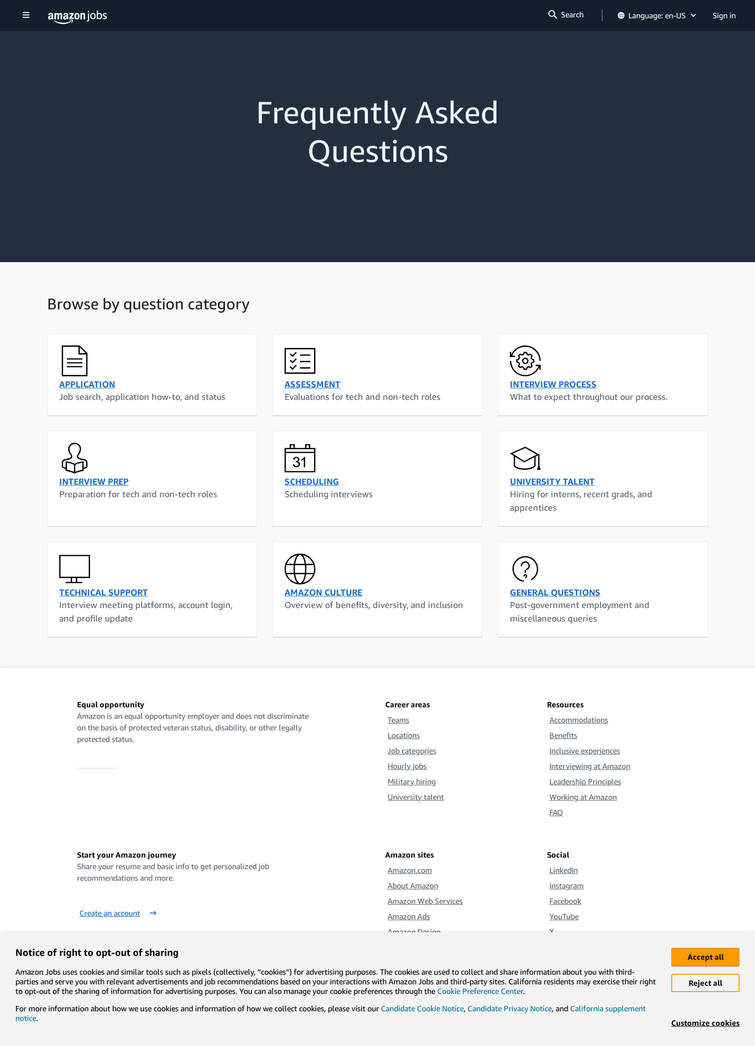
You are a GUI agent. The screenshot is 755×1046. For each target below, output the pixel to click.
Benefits (563, 735)
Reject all (705, 983)
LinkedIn (563, 870)
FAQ (556, 812)
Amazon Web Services (425, 901)
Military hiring (412, 781)
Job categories (412, 750)
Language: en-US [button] (657, 15)
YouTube (564, 916)
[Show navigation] (26, 16)
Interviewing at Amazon (589, 766)
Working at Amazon (583, 797)
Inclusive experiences (584, 750)
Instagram (566, 885)
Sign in (724, 15)
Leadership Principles (585, 781)
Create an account (117, 913)
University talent (416, 797)
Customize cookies (705, 1023)
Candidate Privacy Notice (510, 1008)
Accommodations (578, 720)
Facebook (565, 901)
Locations (404, 735)
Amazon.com (410, 870)
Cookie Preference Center (480, 991)
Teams (398, 720)
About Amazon (413, 885)
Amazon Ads (409, 916)
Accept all (706, 957)
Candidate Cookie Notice (422, 1008)
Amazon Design (414, 932)
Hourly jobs (407, 766)
